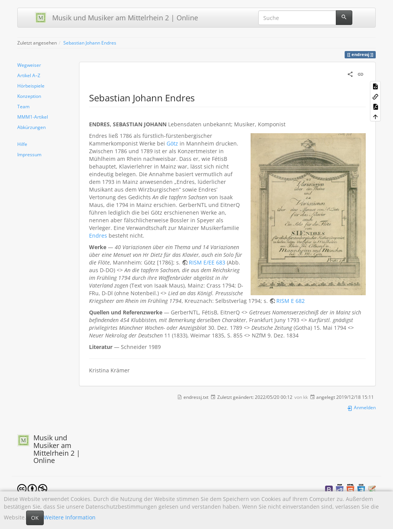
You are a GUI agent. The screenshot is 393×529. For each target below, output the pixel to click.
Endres (98, 235)
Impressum (29, 154)
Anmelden (361, 407)
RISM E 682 (290, 300)
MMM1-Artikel (32, 117)
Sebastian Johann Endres (89, 43)
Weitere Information (70, 517)
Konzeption (29, 96)
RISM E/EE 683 (207, 262)
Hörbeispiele (31, 86)
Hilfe (22, 144)
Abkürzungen (31, 127)
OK (35, 517)
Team (23, 106)
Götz (172, 143)
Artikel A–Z (28, 75)
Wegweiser (29, 65)
